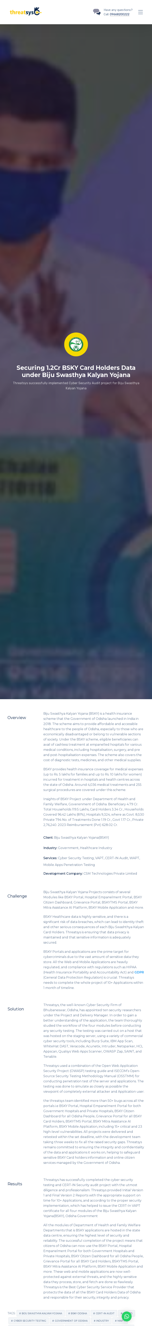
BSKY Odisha (79, 1313)
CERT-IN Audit (105, 1313)
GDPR (139, 972)
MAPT (121, 1320)
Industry (102, 1320)
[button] (127, 1316)
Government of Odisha (71, 1320)
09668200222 (119, 14)
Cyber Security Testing (30, 1320)
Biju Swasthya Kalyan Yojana (42, 1313)
